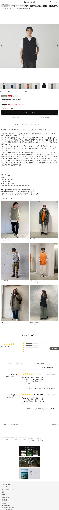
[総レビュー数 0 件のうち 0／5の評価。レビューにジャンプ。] (8, 108)
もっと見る (53, 424)
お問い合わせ (5, 497)
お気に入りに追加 (45, 117)
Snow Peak (29, 2)
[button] (57, 45)
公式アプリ (5, 486)
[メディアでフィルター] (42, 363)
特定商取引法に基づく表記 (8, 507)
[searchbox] (10, 363)
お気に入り (53, 2)
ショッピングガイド (7, 484)
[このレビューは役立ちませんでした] (53, 388)
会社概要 (4, 500)
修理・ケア (5, 492)
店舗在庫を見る (15, 117)
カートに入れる (31, 112)
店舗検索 (4, 494)
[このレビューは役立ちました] (49, 388)
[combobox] (27, 363)
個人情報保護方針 (6, 505)
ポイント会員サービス (8, 489)
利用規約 (4, 503)
